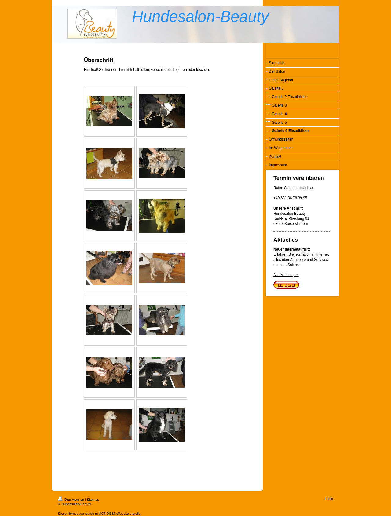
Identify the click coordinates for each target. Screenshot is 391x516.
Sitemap (93, 499)
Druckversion (71, 499)
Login (329, 498)
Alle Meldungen (286, 275)
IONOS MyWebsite (114, 513)
